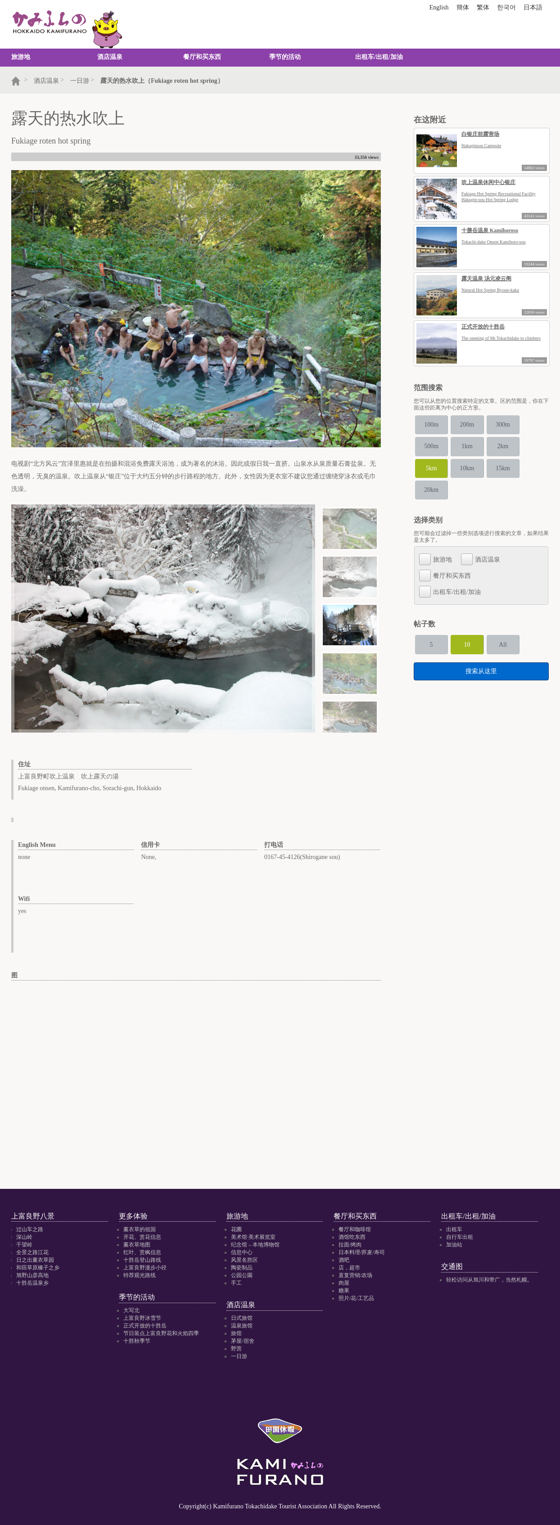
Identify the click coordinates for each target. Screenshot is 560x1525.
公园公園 (242, 1275)
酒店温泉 (109, 57)
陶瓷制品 (242, 1267)
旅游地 (20, 57)
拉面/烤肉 (350, 1245)
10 (479, 635)
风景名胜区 (244, 1260)
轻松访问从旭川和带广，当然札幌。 (489, 1280)
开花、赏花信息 (142, 1237)
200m (479, 423)
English (439, 7)
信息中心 (242, 1252)
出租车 (454, 1229)
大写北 (131, 1311)
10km (479, 463)
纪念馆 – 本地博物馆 (255, 1245)
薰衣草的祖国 (139, 1229)
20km (435, 483)
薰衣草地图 (136, 1245)
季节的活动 (285, 57)
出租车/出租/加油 (379, 57)
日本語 (533, 7)
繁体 (483, 7)
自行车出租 (459, 1237)
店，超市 (349, 1267)
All (523, 635)
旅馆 (236, 1334)
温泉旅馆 (242, 1326)
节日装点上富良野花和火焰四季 (161, 1334)
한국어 (506, 7)
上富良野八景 (32, 1216)
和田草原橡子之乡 (37, 1267)
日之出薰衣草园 (35, 1260)
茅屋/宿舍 (242, 1341)
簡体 (462, 7)
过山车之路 (29, 1229)
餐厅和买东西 (202, 57)
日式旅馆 (242, 1318)
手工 (236, 1283)
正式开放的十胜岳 (145, 1326)
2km (522, 443)
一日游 (239, 1357)
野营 (236, 1349)
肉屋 (344, 1283)
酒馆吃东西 (352, 1237)
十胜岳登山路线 (142, 1260)
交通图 (452, 1266)
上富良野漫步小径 (145, 1267)
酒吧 (344, 1260)
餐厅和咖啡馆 (355, 1229)
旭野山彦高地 (32, 1275)
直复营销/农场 (355, 1275)
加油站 (454, 1245)
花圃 (236, 1229)
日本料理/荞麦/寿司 (362, 1252)
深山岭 (24, 1237)
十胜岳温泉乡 (32, 1283)
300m (522, 423)
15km (522, 463)
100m (435, 423)
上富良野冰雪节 (142, 1318)
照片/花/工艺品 (356, 1298)
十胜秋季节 (136, 1341)
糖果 (344, 1290)
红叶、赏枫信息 (142, 1252)
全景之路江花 (32, 1252)
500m (435, 443)
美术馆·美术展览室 (253, 1237)
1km (478, 443)
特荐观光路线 (139, 1275)
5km (435, 463)
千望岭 (24, 1245)
